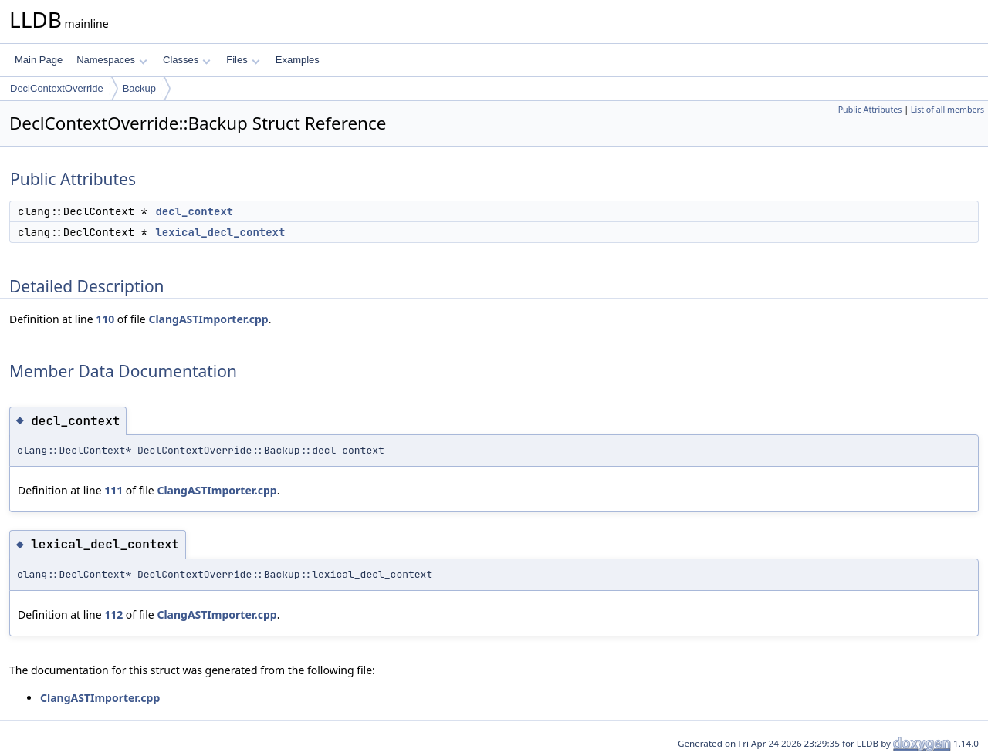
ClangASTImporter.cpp (208, 319)
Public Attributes (870, 109)
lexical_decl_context (220, 232)
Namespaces (111, 60)
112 (113, 614)
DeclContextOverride (56, 88)
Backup (139, 88)
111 (113, 490)
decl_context (194, 211)
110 (105, 319)
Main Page (39, 60)
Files (242, 60)
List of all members (947, 109)
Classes (187, 60)
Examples (298, 60)
